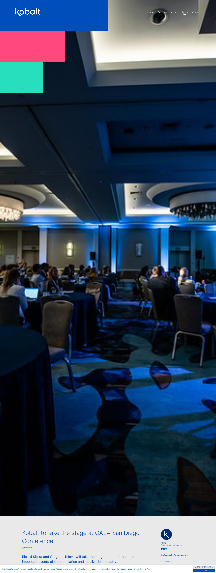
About (174, 12)
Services (162, 12)
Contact (196, 12)
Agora (185, 12)
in (166, 549)
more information (204, 567)
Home (150, 12)
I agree (203, 571)
